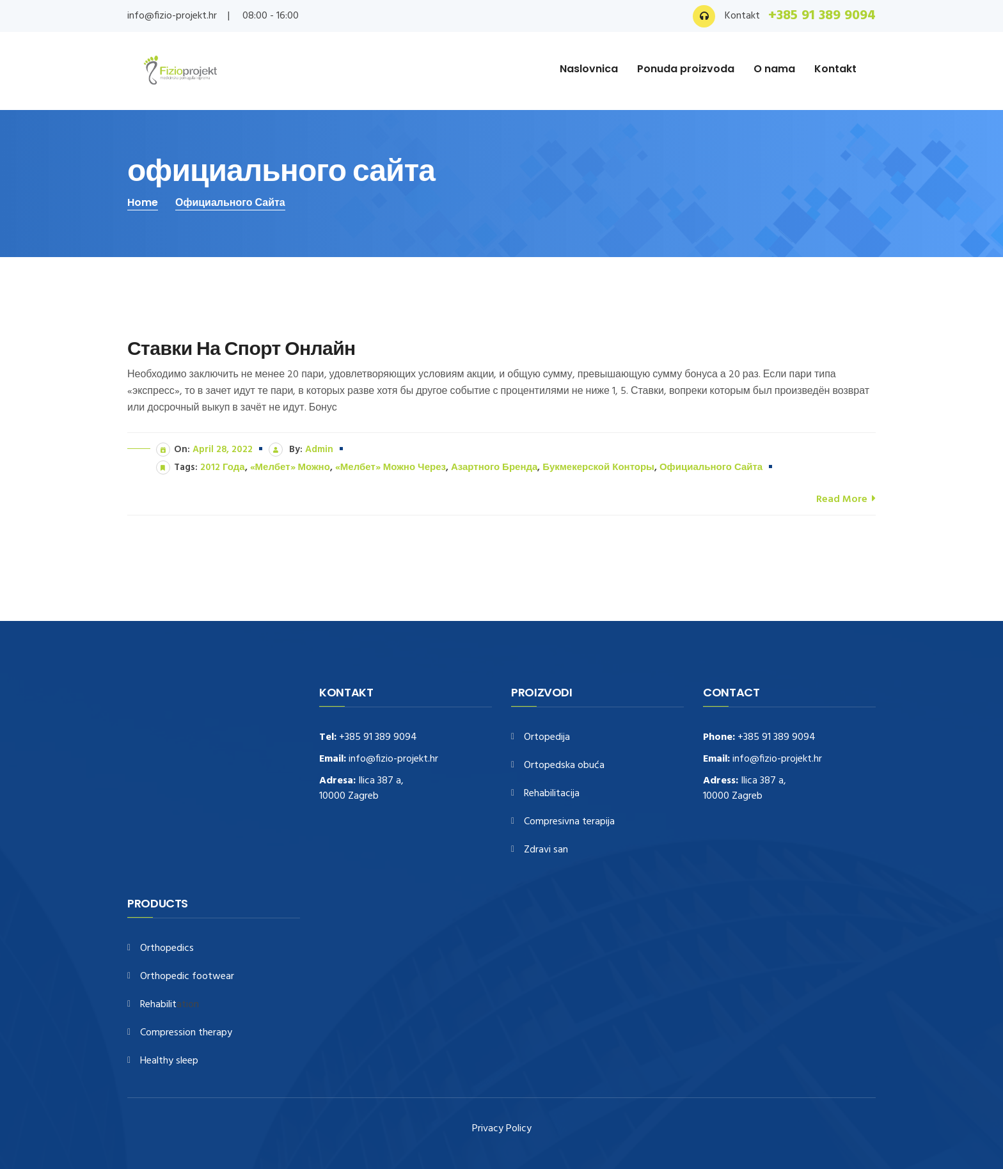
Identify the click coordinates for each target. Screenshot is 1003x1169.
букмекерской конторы (598, 467)
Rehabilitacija (552, 794)
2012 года (222, 467)
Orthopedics (167, 949)
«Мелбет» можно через (390, 467)
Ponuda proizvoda (685, 68)
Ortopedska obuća (564, 766)
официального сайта (230, 202)
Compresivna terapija (569, 822)
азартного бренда (494, 467)
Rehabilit (158, 1005)
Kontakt (835, 68)
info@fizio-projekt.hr (172, 16)
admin (319, 449)
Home (142, 202)
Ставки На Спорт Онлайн (241, 348)
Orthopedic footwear (187, 977)
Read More (846, 498)
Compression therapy (186, 1033)
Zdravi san (546, 850)
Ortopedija (547, 738)
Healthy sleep (169, 1061)
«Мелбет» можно (290, 467)
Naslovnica (589, 68)
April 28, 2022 (223, 449)
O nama (774, 68)
